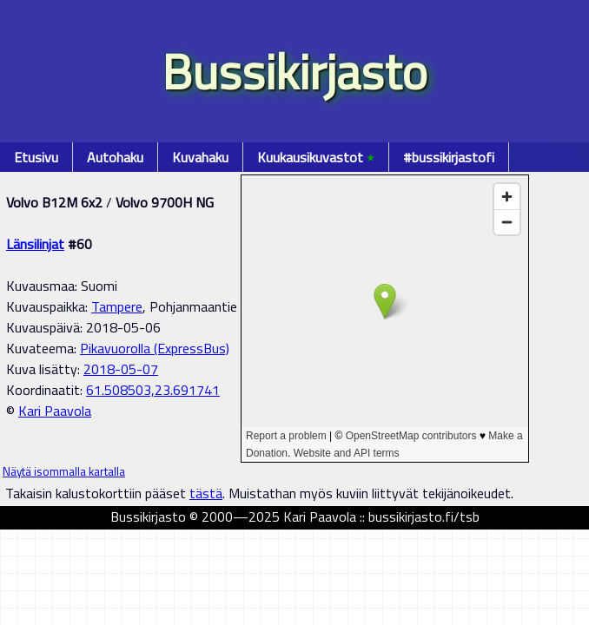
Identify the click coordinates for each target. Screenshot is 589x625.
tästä (205, 493)
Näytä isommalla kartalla (64, 471)
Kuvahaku (200, 157)
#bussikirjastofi (448, 157)
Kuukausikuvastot (315, 157)
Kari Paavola (54, 410)
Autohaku (115, 157)
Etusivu (36, 157)
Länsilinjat (35, 244)
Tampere (116, 306)
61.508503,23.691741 (153, 389)
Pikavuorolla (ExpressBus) (154, 348)
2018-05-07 (120, 369)
